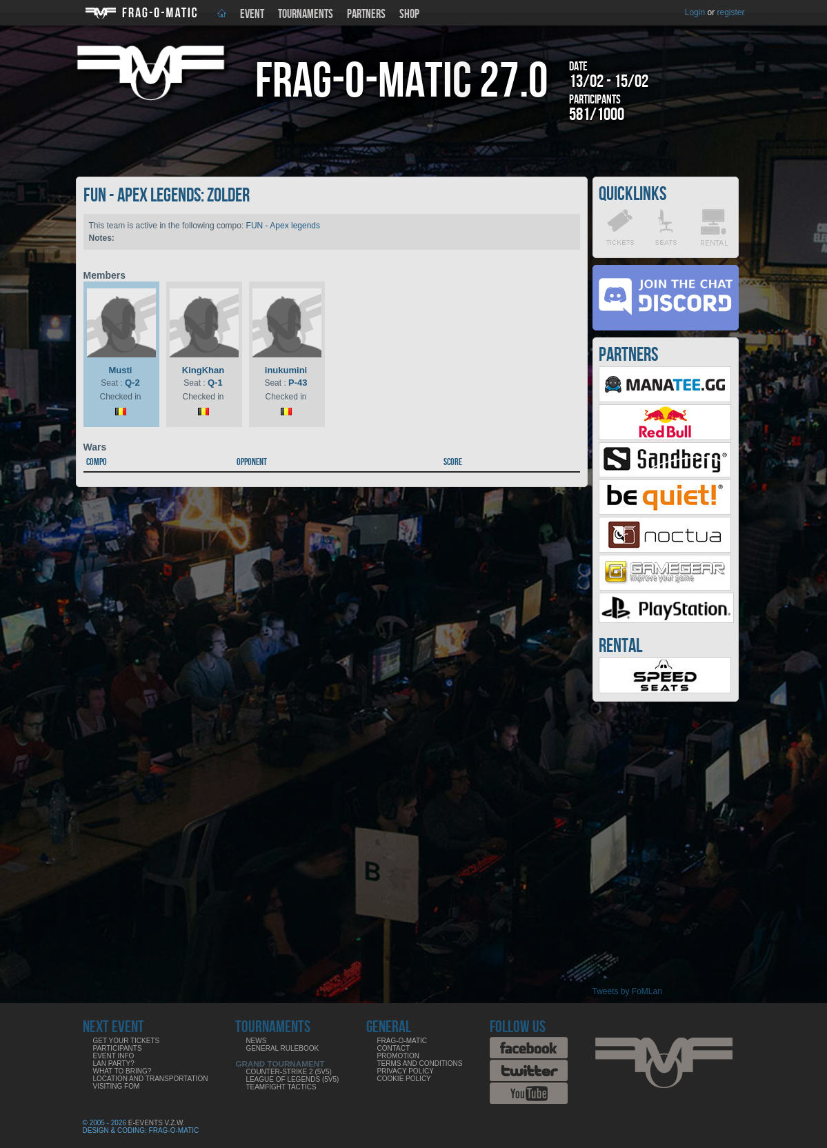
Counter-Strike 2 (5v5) (288, 1072)
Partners (366, 14)
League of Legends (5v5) (292, 1079)
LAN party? (113, 1063)
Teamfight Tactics (281, 1087)
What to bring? (122, 1071)
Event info (113, 1056)
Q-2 (132, 382)
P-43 (297, 382)
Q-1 (215, 382)
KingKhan (203, 370)
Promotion (398, 1056)
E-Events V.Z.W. (156, 1123)
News (256, 1041)
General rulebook (282, 1048)
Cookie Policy (403, 1078)
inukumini (286, 370)
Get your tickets (126, 1041)
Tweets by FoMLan (627, 991)
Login (695, 12)
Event (252, 14)
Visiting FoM (116, 1086)
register (730, 12)
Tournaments (305, 14)
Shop (409, 14)
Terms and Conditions (419, 1063)
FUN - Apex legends (283, 225)
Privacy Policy (405, 1071)
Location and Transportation (150, 1078)
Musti (120, 370)
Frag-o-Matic (402, 1041)
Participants (117, 1048)
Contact (393, 1048)
